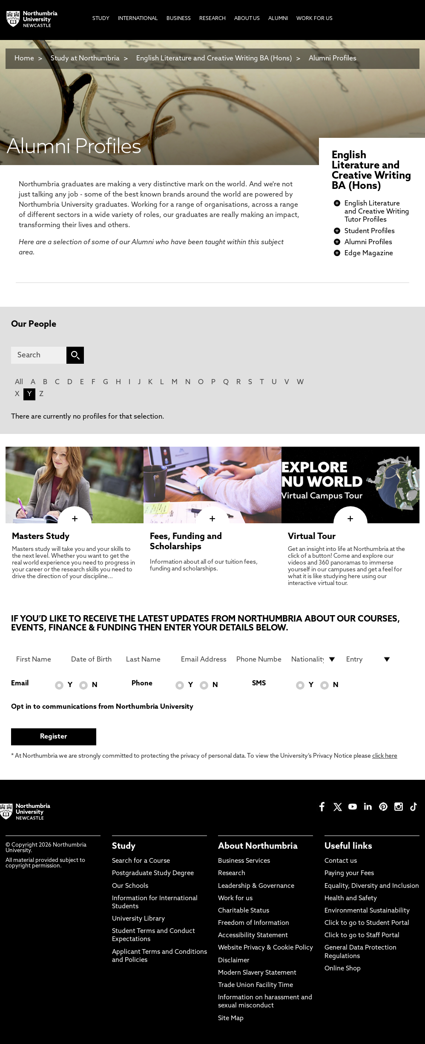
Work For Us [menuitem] (314, 18)
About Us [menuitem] (247, 18)
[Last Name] (148, 659)
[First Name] (39, 659)
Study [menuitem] (100, 18)
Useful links (348, 846)
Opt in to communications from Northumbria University (102, 707)
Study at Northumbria (85, 58)
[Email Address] (203, 659)
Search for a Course (141, 861)
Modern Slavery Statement (257, 973)
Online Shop (342, 969)
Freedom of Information (253, 923)
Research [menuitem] (212, 18)
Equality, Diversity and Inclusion (371, 886)
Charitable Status (243, 911)
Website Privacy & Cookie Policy (265, 948)
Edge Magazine (369, 253)
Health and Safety (350, 899)
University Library (138, 919)
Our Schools (130, 886)
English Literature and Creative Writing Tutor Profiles (377, 211)
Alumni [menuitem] (278, 18)
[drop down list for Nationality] (314, 659)
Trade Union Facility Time (255, 985)
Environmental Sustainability (367, 911)
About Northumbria (258, 846)
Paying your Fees (349, 873)
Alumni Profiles (332, 58)
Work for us (235, 899)
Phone (142, 683)
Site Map (231, 1018)
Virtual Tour (312, 537)
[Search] (38, 355)
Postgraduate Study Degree (153, 873)
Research (231, 873)
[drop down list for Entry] (369, 659)
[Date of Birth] (94, 659)
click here (384, 756)
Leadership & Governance (256, 886)
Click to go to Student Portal (366, 923)
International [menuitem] (138, 18)
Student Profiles (370, 231)
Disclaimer (234, 961)
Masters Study (40, 537)
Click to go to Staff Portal (361, 936)
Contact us (340, 861)
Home (24, 58)
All (19, 382)
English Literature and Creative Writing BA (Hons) (214, 58)
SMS (259, 683)
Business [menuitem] (179, 18)
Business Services (244, 861)
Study (123, 846)
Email (20, 683)
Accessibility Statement (253, 936)
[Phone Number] (259, 659)
